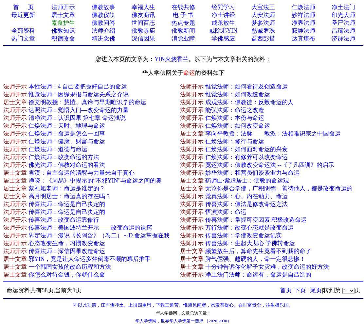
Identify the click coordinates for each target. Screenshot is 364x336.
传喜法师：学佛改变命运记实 (243, 235)
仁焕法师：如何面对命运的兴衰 (246, 149)
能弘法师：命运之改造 (234, 110)
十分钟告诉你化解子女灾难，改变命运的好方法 (267, 267)
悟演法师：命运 (225, 212)
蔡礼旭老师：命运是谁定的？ (66, 188)
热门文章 (23, 38)
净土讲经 (223, 15)
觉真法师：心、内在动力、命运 (246, 196)
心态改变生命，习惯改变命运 (66, 243)
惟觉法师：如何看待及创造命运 (246, 86)
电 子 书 (183, 15)
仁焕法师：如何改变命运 (237, 125)
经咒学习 (223, 7)
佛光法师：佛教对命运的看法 (66, 165)
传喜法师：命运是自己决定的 (66, 204)
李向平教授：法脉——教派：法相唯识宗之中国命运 (273, 133)
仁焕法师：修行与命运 (234, 141)
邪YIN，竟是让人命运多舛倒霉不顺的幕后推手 (89, 259)
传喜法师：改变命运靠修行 (63, 219)
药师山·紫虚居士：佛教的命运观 (247, 180)
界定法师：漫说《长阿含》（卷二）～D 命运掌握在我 (99, 235)
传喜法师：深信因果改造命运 (66, 251)
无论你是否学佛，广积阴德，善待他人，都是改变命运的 (279, 188)
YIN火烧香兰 (172, 59)
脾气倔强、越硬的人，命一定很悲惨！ (255, 259)
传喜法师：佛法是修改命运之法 (246, 204)
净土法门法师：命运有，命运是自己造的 (258, 274)
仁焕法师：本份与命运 (234, 118)
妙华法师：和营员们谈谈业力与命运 (252, 172)
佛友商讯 (143, 15)
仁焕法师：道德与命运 (57, 149)
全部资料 (23, 30)
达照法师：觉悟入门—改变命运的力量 (78, 110)
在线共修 (183, 7)
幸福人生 (143, 7)
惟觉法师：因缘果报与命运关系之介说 (78, 94)
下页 (300, 290)
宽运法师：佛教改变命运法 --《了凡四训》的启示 (270, 165)
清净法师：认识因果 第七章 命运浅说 (77, 118)
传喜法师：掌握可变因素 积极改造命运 (256, 219)
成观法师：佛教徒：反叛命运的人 (249, 102)
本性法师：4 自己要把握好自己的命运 (77, 86)
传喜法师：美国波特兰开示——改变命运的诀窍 (90, 227)
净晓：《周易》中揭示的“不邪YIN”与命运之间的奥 (95, 180)
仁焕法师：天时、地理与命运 (66, 125)
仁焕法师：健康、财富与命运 (66, 141)
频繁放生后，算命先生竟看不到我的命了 (258, 251)
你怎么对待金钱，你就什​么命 (66, 274)
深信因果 (143, 38)
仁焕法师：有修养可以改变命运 (246, 157)
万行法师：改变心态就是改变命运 (249, 227)
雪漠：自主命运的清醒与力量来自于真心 (81, 172)
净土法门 (343, 7)
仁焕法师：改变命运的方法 (63, 157)
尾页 (316, 290)
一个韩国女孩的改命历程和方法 (69, 267)
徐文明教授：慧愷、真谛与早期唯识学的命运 (87, 102)
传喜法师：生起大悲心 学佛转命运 (250, 243)
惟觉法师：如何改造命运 (237, 94)
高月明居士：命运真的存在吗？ (69, 196)
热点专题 (183, 23)
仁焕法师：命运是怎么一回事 (66, 133)
